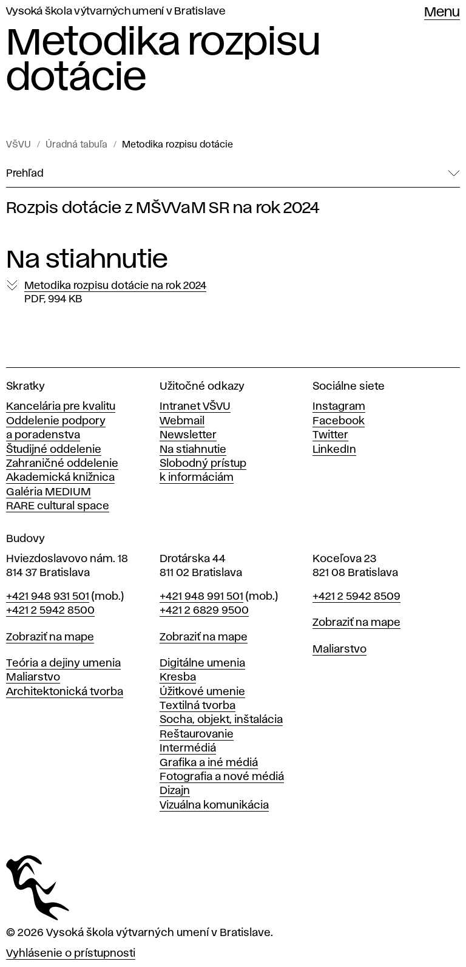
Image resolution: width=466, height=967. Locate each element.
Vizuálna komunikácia (214, 805)
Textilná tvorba (197, 706)
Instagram (338, 407)
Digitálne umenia (202, 663)
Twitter (330, 435)
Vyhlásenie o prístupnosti (70, 954)
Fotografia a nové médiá (222, 777)
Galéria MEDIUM (48, 492)
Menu (442, 13)
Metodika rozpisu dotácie (177, 145)
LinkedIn (334, 450)
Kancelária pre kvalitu (60, 407)
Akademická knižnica (60, 478)
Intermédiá (188, 748)
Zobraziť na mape (50, 637)
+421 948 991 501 (201, 597)
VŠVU (18, 145)
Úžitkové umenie (202, 692)
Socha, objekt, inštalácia (221, 720)
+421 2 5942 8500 (50, 611)
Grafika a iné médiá (209, 763)
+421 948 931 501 (47, 597)
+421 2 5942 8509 (356, 597)
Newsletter (188, 435)
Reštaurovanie (197, 734)
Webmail (182, 421)
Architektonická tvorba (64, 692)
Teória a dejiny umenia (63, 663)
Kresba (178, 677)
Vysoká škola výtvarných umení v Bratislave (116, 11)
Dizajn (175, 791)
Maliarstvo (33, 677)
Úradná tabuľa (76, 145)
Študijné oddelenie (53, 450)
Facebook (338, 421)
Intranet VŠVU (195, 407)
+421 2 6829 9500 (204, 611)
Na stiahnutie (193, 450)
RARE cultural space (57, 506)
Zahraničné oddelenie (62, 464)
